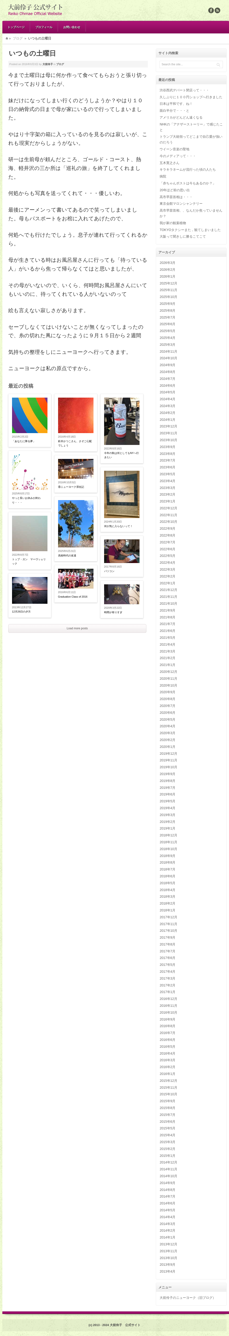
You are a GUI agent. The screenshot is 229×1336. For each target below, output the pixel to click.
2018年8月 (167, 862)
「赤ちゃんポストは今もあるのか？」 (188, 183)
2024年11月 (168, 351)
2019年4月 (167, 808)
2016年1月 (167, 1074)
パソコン (109, 571)
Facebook (211, 10)
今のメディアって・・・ (178, 156)
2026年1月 (167, 276)
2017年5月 (167, 965)
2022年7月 (167, 542)
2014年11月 (168, 1169)
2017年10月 (168, 930)
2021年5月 (167, 637)
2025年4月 (167, 338)
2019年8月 (167, 781)
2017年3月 (167, 978)
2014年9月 (167, 1183)
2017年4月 (167, 971)
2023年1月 (167, 501)
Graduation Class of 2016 (73, 596)
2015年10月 (168, 1094)
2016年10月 (168, 1012)
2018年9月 (167, 856)
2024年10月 (168, 358)
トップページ (16, 27)
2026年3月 (167, 263)
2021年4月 (167, 644)
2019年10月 (168, 767)
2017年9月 (167, 937)
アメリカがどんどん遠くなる (181, 117)
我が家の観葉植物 (173, 223)
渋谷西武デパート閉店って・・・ (184, 90)
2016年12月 (168, 999)
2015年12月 (168, 1081)
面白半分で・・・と (174, 110)
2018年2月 (167, 903)
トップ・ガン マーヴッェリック (29, 561)
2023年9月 (167, 447)
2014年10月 (168, 1176)
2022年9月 (167, 528)
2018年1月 (167, 910)
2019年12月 (168, 753)
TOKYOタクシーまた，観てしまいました (190, 230)
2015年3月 (167, 1142)
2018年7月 (167, 869)
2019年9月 (167, 774)
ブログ (18, 38)
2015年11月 (168, 1087)
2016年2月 (167, 1067)
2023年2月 (167, 494)
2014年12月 (168, 1162)
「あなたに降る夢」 (23, 441)
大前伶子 (47, 64)
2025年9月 (167, 304)
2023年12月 (168, 426)
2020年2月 (167, 740)
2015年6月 (167, 1121)
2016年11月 (168, 1006)
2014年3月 (167, 1224)
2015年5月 (167, 1128)
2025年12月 (168, 283)
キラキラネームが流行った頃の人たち (188, 169)
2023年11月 (168, 433)
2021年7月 (167, 624)
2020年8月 (167, 699)
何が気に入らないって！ (118, 526)
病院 (163, 176)
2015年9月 (167, 1101)
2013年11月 (168, 1251)
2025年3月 (167, 344)
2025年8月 (167, 310)
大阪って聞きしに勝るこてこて (183, 236)
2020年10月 (168, 685)
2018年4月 (167, 890)
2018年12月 (168, 835)
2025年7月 (167, 317)
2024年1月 (167, 420)
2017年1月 (167, 992)
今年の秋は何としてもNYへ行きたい (121, 455)
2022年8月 (167, 535)
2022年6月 (167, 549)
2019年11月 (168, 760)
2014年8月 (167, 1190)
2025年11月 (168, 290)
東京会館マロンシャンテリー (181, 203)
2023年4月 (167, 481)
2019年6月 (167, 794)
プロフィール (43, 27)
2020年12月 (168, 672)
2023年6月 (167, 467)
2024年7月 (167, 379)
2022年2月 (167, 576)
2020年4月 (167, 726)
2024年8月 (167, 372)
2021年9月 (167, 610)
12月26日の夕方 (21, 611)
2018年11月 (168, 842)
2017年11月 (168, 924)
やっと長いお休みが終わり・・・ (26, 500)
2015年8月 (167, 1108)
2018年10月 (168, 849)
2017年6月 (167, 958)
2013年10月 (168, 1258)
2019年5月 (167, 801)
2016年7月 (167, 1033)
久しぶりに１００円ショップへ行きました (191, 97)
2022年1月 (167, 583)
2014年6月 (167, 1203)
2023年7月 (167, 460)
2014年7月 (167, 1196)
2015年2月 (167, 1149)
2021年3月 (167, 651)
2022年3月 (167, 569)
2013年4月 (167, 1271)
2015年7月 (167, 1115)
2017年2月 (167, 985)
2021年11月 (168, 597)
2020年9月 (167, 692)
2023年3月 (167, 488)
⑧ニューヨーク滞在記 (71, 486)
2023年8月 (167, 454)
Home (7, 38)
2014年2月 (167, 1230)
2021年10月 (168, 603)
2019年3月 (167, 815)
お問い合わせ (71, 27)
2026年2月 (167, 269)
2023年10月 (168, 440)
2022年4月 (167, 562)
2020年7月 (167, 706)
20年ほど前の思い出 (175, 190)
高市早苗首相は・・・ (176, 197)
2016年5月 (167, 1046)
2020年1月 (167, 747)
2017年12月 (168, 917)
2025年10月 (168, 297)
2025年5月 (167, 331)
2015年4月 (167, 1135)
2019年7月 (167, 788)
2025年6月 (167, 324)
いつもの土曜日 (32, 53)
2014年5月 (167, 1210)
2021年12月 (168, 590)
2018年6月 (167, 876)
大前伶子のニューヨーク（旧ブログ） (188, 1298)
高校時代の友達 (67, 555)
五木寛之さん (169, 163)
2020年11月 (168, 678)
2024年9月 (167, 365)
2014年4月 (167, 1217)
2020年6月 (167, 713)
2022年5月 (167, 556)
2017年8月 (167, 944)
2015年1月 (167, 1156)
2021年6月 (167, 631)
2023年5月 (167, 474)
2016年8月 (167, 1026)
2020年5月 (167, 719)
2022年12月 (168, 508)
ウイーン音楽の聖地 (174, 149)
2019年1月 (167, 828)
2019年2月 (167, 822)
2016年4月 (167, 1053)
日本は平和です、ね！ (176, 104)
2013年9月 (167, 1264)
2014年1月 (167, 1237)
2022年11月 (168, 515)
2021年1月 (167, 665)
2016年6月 (167, 1040)
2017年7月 (167, 951)
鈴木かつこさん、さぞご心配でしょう (75, 443)
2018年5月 (167, 883)
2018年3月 (167, 896)
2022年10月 (168, 522)
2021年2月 (167, 658)
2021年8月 (167, 617)
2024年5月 (167, 392)
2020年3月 (167, 733)
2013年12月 (168, 1244)
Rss (217, 10)
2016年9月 (167, 1019)
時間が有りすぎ (113, 612)
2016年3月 (167, 1060)
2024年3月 (167, 406)
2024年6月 (167, 385)
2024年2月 (167, 413)
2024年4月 (167, 399)
